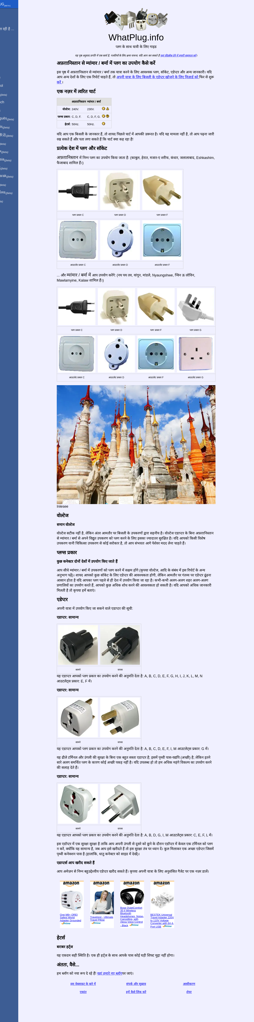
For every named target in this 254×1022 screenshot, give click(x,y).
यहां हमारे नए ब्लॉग (118, 973)
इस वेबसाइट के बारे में (92, 984)
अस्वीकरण (198, 984)
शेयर (197, 992)
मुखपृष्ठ (7, 12)
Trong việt (13, 168)
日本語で (12, 143)
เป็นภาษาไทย (16, 192)
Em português (17, 118)
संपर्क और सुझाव (145, 984)
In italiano (13, 94)
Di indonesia (15, 159)
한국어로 (12, 184)
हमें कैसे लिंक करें (145, 992)
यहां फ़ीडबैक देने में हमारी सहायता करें (187, 55)
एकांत (92, 992)
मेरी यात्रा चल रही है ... (17, 29)
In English (10, 77)
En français (14, 127)
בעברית (11, 200)
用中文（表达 (16, 135)
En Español (11, 86)
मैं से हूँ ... (8, 21)
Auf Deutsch (12, 102)
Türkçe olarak (16, 176)
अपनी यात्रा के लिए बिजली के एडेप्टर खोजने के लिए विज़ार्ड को (166, 77)
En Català (10, 110)
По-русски (14, 151)
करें (68, 82)
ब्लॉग (5, 43)
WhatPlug (15, 4)
